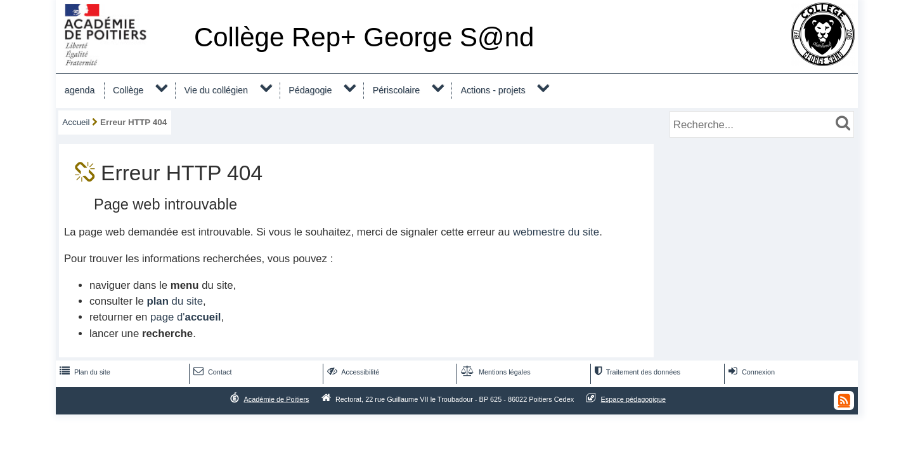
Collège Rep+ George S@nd (364, 37)
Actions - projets (492, 90)
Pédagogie (310, 90)
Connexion (750, 372)
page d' (185, 317)
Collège (128, 90)
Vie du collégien (216, 90)
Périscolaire (396, 90)
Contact (211, 372)
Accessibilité (352, 372)
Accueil (75, 122)
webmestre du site (556, 232)
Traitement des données (636, 372)
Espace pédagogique (633, 398)
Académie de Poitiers (276, 398)
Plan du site (83, 372)
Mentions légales (494, 372)
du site (174, 301)
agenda (80, 90)
